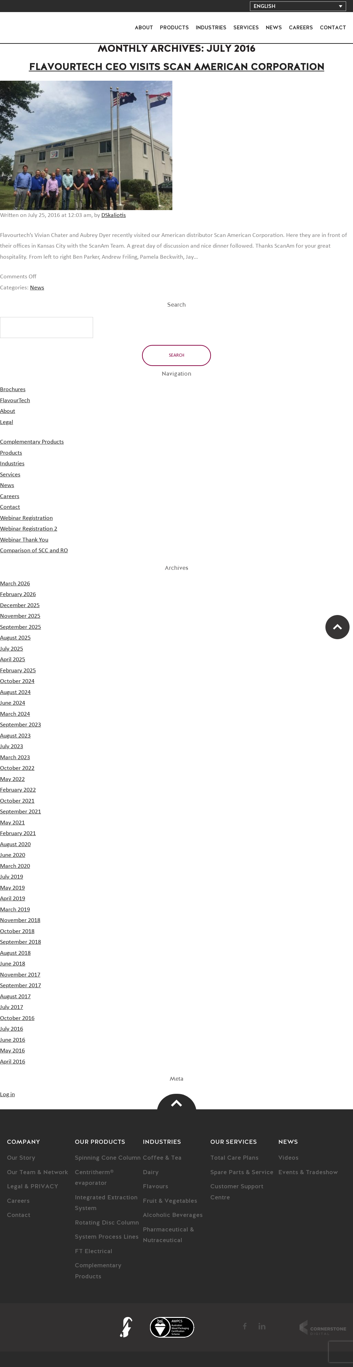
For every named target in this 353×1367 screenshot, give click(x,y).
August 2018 (15, 953)
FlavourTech (28, 21)
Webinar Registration (26, 518)
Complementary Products (32, 442)
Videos (288, 1158)
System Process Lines (107, 1237)
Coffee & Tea (162, 1158)
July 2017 (11, 1007)
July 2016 (11, 1029)
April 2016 (12, 1062)
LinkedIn (262, 1326)
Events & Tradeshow (308, 1172)
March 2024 (15, 714)
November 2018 (20, 920)
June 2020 (12, 855)
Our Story (21, 1158)
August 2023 (15, 736)
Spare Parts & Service (241, 1172)
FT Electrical (93, 1251)
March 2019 (15, 910)
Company (23, 1142)
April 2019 (12, 898)
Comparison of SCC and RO (34, 550)
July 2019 (11, 877)
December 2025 (20, 605)
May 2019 (12, 888)
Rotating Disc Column (107, 1223)
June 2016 (12, 1040)
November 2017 (20, 975)
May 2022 (12, 779)
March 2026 (15, 584)
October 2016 (17, 1018)
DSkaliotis (113, 215)
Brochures (13, 389)
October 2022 (17, 768)
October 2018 (17, 931)
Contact (333, 27)
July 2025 (11, 649)
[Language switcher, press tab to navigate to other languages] (298, 6)
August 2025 (15, 638)
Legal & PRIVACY (32, 1186)
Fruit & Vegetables (170, 1201)
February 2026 (18, 594)
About (144, 27)
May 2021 (12, 823)
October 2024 (17, 681)
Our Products (100, 1142)
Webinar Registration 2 (28, 529)
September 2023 (20, 725)
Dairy (151, 1172)
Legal (6, 422)
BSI (172, 1327)
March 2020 (15, 866)
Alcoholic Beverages (173, 1215)
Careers (301, 27)
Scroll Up (337, 627)
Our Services (233, 1142)
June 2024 (12, 703)
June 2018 (12, 964)
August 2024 (15, 692)
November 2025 (20, 616)
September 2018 (20, 942)
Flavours (155, 1186)
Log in (7, 1094)
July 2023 (11, 746)
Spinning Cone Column (108, 1158)
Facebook (245, 1326)
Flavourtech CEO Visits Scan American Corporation (176, 67)
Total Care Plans (234, 1158)
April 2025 (12, 659)
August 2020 (15, 844)
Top (176, 1103)
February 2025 (18, 670)
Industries (211, 27)
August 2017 (15, 996)
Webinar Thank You (24, 540)
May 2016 (12, 1051)
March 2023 (15, 757)
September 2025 (20, 627)
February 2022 (18, 790)
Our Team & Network (37, 1172)
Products (174, 27)
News (274, 27)
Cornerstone (323, 1327)
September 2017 (20, 985)
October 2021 (17, 801)
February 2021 (18, 833)
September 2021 (20, 812)
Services (246, 27)
